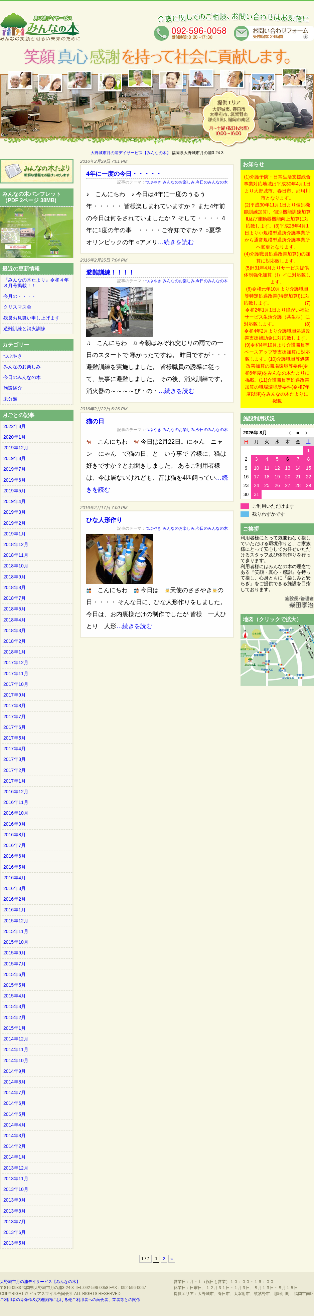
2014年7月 (14, 1092)
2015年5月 (14, 985)
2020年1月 (14, 437)
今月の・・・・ (19, 296)
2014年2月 (14, 1146)
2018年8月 (14, 587)
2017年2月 (14, 770)
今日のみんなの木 (212, 182)
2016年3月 (14, 888)
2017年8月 (14, 705)
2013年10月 (15, 1189)
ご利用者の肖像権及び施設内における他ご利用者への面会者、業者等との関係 (70, 1299)
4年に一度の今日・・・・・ (124, 173)
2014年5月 (14, 1114)
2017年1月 (14, 781)
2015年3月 (14, 1006)
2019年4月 (14, 501)
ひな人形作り (104, 520)
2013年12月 (15, 1168)
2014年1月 (14, 1157)
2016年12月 (15, 791)
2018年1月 (14, 651)
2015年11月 (15, 931)
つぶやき (153, 182)
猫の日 (95, 421)
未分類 (10, 399)
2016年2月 (14, 899)
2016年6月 (14, 856)
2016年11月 (15, 802)
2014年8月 (14, 1081)
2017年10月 (15, 684)
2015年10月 (15, 942)
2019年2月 (14, 523)
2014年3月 (14, 1135)
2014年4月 (14, 1125)
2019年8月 (14, 458)
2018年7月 (14, 598)
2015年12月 (15, 920)
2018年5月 (14, 608)
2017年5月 (14, 738)
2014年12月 (15, 1038)
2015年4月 (14, 995)
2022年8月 (14, 426)
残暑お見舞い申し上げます (31, 318)
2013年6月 (14, 1232)
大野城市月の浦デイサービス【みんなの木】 (131, 152)
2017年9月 (14, 695)
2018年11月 (15, 555)
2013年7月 (14, 1221)
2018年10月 (15, 565)
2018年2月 (14, 641)
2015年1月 (14, 1028)
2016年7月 (14, 845)
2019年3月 (14, 512)
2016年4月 (14, 877)
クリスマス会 (17, 307)
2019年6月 (14, 480)
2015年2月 (14, 1017)
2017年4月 (14, 748)
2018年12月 (15, 544)
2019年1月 (14, 533)
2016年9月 (14, 824)
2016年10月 (15, 813)
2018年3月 (14, 630)
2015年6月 (14, 974)
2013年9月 (14, 1200)
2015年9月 (14, 952)
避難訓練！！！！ (110, 272)
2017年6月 (14, 727)
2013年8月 (14, 1211)
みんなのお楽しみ (179, 182)
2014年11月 (15, 1049)
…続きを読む (176, 242)
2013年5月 (14, 1243)
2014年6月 (14, 1103)
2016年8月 (14, 834)
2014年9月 (14, 1071)
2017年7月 (14, 716)
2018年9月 (14, 576)
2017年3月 (14, 759)
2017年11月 (15, 673)
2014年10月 (15, 1060)
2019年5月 (14, 490)
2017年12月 (15, 662)
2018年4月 (14, 619)
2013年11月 (15, 1178)
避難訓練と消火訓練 (24, 328)
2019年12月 (15, 447)
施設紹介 (12, 388)
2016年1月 (14, 909)
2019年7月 (14, 469)
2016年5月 (14, 867)
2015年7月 (14, 963)
